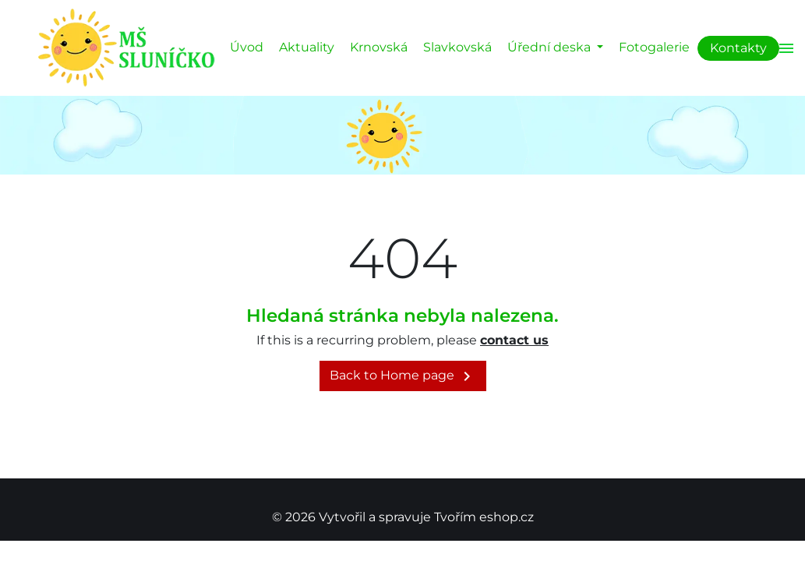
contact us (514, 340)
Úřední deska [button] (550, 47)
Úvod (246, 47)
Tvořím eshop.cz (484, 517)
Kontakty (738, 48)
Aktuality (306, 47)
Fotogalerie (654, 47)
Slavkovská (457, 47)
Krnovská (379, 47)
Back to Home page (403, 376)
